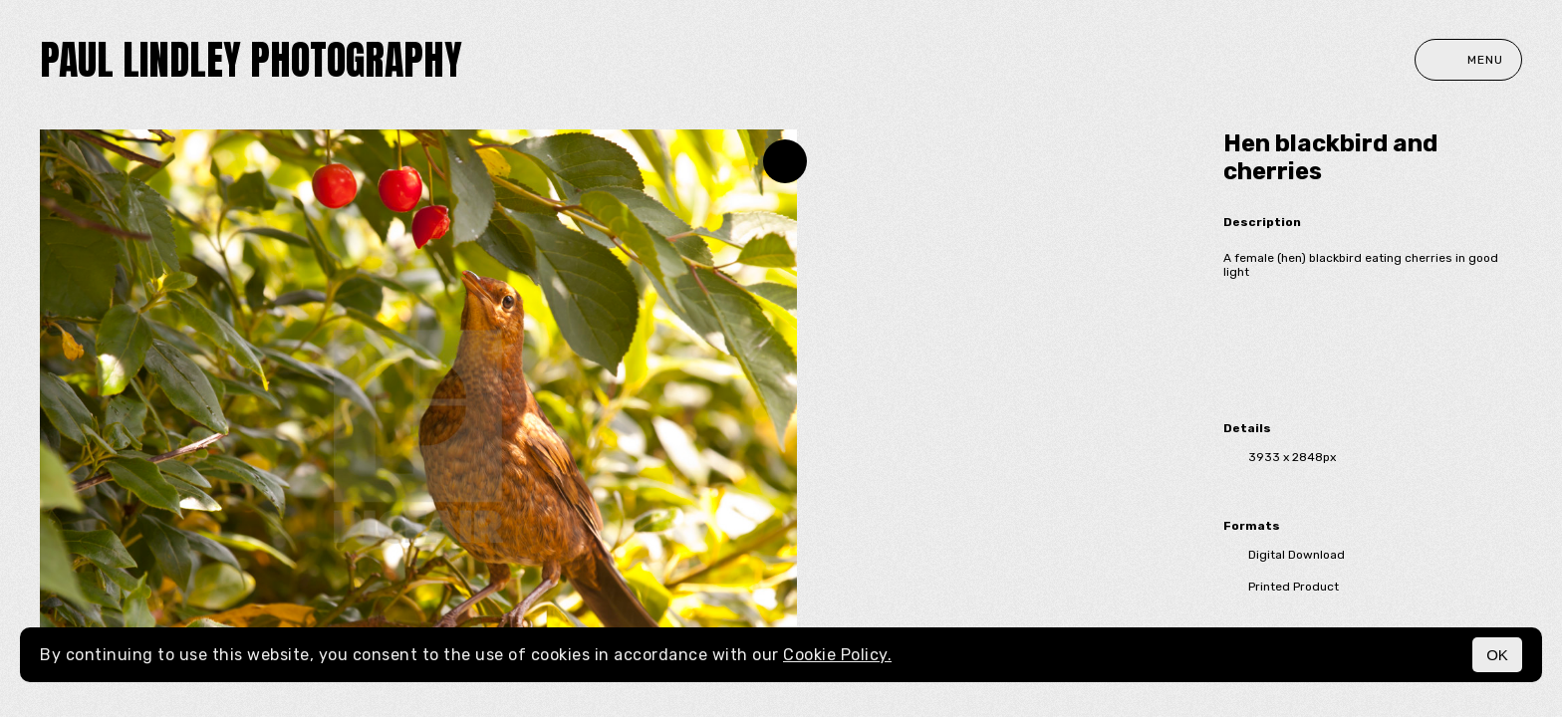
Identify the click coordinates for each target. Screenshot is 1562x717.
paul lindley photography (251, 60)
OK (1497, 654)
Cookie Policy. (837, 654)
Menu (1468, 60)
